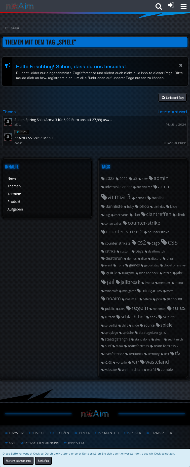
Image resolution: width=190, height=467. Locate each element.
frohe (120, 265)
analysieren (144, 187)
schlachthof (133, 317)
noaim (113, 298)
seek (153, 317)
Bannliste (114, 206)
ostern (147, 299)
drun (170, 258)
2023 (110, 178)
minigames (152, 290)
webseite (111, 370)
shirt (125, 325)
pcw (159, 299)
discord (156, 258)
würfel (151, 370)
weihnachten (132, 369)
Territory (154, 354)
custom (125, 251)
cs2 (141, 242)
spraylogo (111, 333)
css (173, 242)
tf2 (178, 353)
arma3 (141, 198)
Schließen (43, 461)
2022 (123, 178)
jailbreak (131, 282)
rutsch (110, 317)
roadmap (159, 309)
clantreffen (159, 214)
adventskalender (118, 186)
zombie (167, 369)
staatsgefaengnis (152, 332)
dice (144, 258)
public (110, 308)
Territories (136, 354)
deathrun (114, 258)
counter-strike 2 (124, 231)
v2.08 (108, 362)
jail (110, 282)
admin (161, 178)
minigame (129, 291)
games (134, 265)
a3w (145, 179)
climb (180, 214)
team (119, 346)
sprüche (128, 333)
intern (167, 273)
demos (132, 258)
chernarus (121, 215)
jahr (179, 272)
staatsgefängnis (117, 339)
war (135, 362)
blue (173, 206)
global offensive (175, 265)
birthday (159, 207)
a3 (135, 178)
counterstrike (158, 232)
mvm (169, 291)
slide (135, 325)
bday (130, 207)
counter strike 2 (117, 243)
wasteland (157, 361)
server (169, 317)
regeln (140, 308)
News (11, 178)
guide (111, 272)
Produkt (13, 201)
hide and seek (148, 273)
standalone (142, 339)
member (164, 283)
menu (179, 283)
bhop (144, 206)
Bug (107, 215)
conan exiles (113, 223)
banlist (158, 198)
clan (136, 214)
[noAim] (19, 6)
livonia (149, 283)
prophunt (174, 299)
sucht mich (175, 339)
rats (122, 309)
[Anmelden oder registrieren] (171, 5)
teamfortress (138, 345)
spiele (166, 325)
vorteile (121, 362)
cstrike (110, 251)
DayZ (139, 251)
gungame (128, 273)
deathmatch (156, 251)
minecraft (111, 291)
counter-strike (144, 222)
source (149, 325)
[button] (184, 6)
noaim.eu (131, 299)
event (108, 265)
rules (179, 308)
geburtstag (151, 265)
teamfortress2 (114, 354)
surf (108, 345)
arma (163, 186)
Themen (14, 186)
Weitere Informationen (18, 461)
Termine (14, 193)
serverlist (111, 325)
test (166, 354)
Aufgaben (15, 209)
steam (159, 339)
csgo (156, 243)
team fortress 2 (166, 345)
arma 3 (119, 196)
